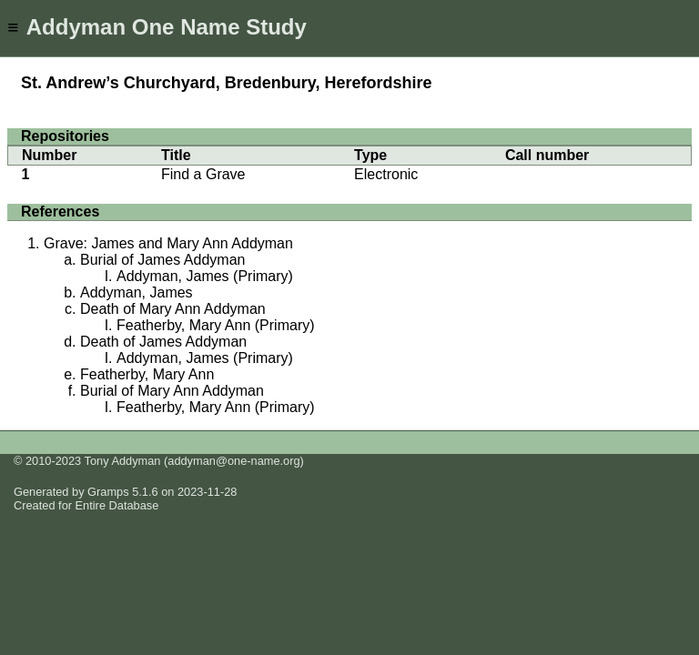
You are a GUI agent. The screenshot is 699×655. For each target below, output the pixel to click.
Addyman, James (136, 292)
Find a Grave (203, 174)
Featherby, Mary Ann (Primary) (215, 325)
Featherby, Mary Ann (147, 374)
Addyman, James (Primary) (204, 276)
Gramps (108, 492)
